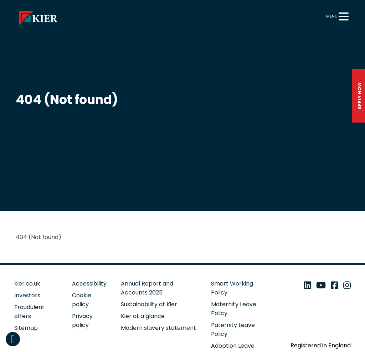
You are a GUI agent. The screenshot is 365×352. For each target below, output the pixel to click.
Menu (332, 16)
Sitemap (26, 328)
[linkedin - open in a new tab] (307, 285)
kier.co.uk (27, 283)
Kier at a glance (143, 316)
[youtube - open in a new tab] (321, 285)
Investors (27, 295)
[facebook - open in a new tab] (334, 285)
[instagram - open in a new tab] (347, 285)
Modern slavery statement (158, 328)
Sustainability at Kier (149, 304)
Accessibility (89, 283)
